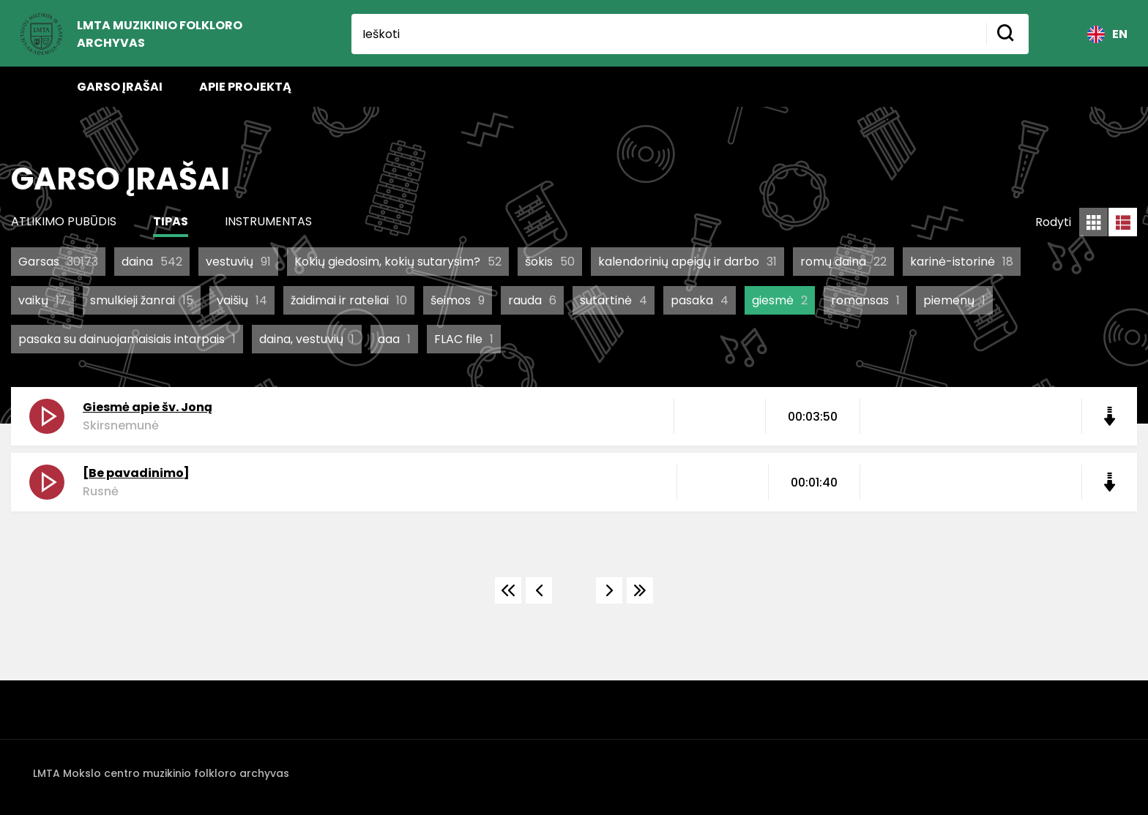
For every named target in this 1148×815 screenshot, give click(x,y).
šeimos (457, 300)
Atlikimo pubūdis (63, 221)
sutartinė (613, 300)
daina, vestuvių (306, 339)
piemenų (954, 300)
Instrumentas (268, 221)
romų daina (843, 261)
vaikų (42, 300)
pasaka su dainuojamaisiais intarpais (127, 339)
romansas (865, 300)
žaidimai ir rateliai (349, 300)
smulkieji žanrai (141, 300)
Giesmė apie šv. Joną (147, 407)
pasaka (699, 300)
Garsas (58, 261)
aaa (394, 339)
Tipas (170, 221)
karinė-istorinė (961, 261)
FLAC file (463, 339)
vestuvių (238, 261)
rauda (532, 300)
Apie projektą (245, 86)
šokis (550, 261)
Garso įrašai (120, 86)
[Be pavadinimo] (136, 473)
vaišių (242, 300)
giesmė (780, 300)
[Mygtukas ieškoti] (1007, 34)
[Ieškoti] (668, 34)
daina (152, 261)
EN (1107, 34)
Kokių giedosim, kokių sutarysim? (398, 261)
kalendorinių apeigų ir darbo (687, 261)
